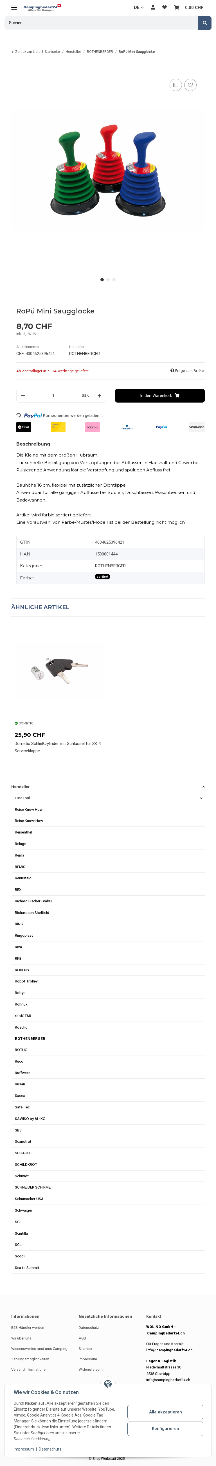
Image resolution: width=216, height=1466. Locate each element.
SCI (18, 1221)
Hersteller (20, 786)
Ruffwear (22, 1072)
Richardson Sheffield (32, 912)
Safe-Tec (22, 1107)
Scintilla (21, 1233)
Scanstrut (23, 1141)
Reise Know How (28, 809)
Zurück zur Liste (27, 52)
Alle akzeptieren (165, 1412)
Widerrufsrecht (91, 1369)
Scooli (20, 1256)
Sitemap (85, 1349)
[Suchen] (205, 23)
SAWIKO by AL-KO (30, 1118)
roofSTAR (23, 1015)
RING (19, 923)
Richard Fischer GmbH (33, 901)
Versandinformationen (29, 1369)
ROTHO (21, 1049)
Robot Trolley (26, 981)
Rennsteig (23, 878)
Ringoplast (24, 935)
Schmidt (22, 1176)
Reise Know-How (29, 820)
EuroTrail (22, 798)
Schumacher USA (29, 1198)
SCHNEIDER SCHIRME (33, 1187)
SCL (18, 1244)
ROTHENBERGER (110, 565)
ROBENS (22, 970)
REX (18, 889)
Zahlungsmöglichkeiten (30, 1359)
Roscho (21, 1027)
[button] (153, 7)
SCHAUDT (23, 1153)
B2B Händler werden (27, 1327)
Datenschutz (50, 1449)
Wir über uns (21, 1338)
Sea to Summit (27, 1267)
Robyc (20, 992)
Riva (18, 947)
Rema (19, 855)
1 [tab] (102, 280)
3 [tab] (114, 280)
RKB (18, 958)
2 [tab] (108, 280)
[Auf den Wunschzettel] (190, 85)
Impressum (24, 1449)
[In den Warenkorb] (15, 70)
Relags (20, 843)
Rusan (20, 1084)
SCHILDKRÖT (26, 1164)
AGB (82, 1338)
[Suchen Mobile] (101, 23)
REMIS (20, 866)
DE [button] (137, 7)
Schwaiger (23, 1210)
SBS (18, 1130)
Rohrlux (21, 1004)
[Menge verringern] (23, 395)
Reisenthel (23, 832)
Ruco (19, 1061)
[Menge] (53, 395)
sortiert (102, 577)
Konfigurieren (165, 1428)
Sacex (20, 1095)
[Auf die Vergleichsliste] (176, 85)
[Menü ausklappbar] (14, 5)
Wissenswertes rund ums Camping (39, 1349)
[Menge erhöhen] (99, 395)
